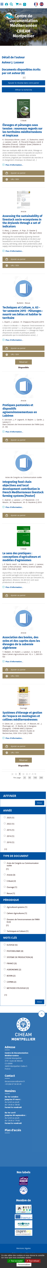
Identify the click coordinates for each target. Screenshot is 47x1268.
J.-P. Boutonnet (28, 500)
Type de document (15, 856)
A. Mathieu (23, 564)
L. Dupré (6, 322)
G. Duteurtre (32, 139)
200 (41, 777)
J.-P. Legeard (19, 419)
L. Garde (38, 419)
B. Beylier (29, 419)
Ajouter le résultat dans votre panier (23, 83)
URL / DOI (15, 179)
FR (35, 3)
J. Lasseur (8, 142)
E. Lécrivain (7, 419)
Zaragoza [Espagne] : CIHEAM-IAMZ (19, 727)
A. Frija (23, 230)
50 (30, 777)
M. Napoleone (16, 502)
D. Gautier (31, 230)
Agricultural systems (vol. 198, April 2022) (24, 233)
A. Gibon (6, 723)
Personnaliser (24, 1264)
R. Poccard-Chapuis (27, 142)
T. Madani (7, 652)
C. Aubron (7, 500)
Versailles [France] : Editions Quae (17, 144)
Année (7, 810)
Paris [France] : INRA (18, 566)
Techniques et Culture (17, 307)
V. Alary (6, 230)
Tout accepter (16, 1261)
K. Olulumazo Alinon (11, 139)
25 (25, 777)
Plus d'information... (14, 165)
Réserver (23, 362)
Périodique (11, 900)
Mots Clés (10, 937)
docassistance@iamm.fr (15, 1081)
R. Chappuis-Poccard (29, 322)
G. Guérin (35, 652)
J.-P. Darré (7, 564)
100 (35, 777)
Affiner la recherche (23, 89)
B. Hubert (16, 652)
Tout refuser (33, 1261)
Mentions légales (23, 1248)
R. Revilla (19, 726)
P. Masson (32, 723)
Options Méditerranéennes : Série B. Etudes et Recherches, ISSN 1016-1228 (18, 730)
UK (41, 3)
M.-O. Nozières (29, 502)
